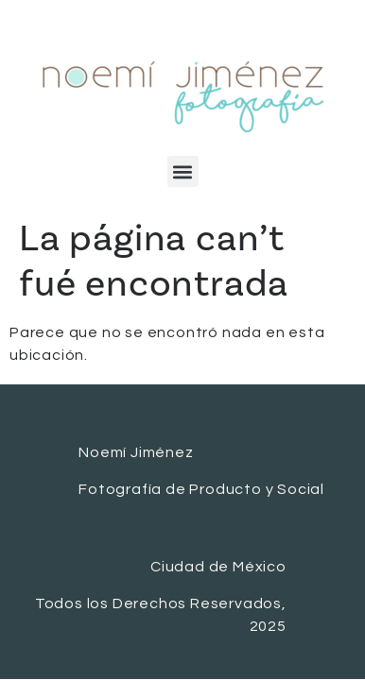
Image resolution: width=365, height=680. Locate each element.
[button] (183, 171)
